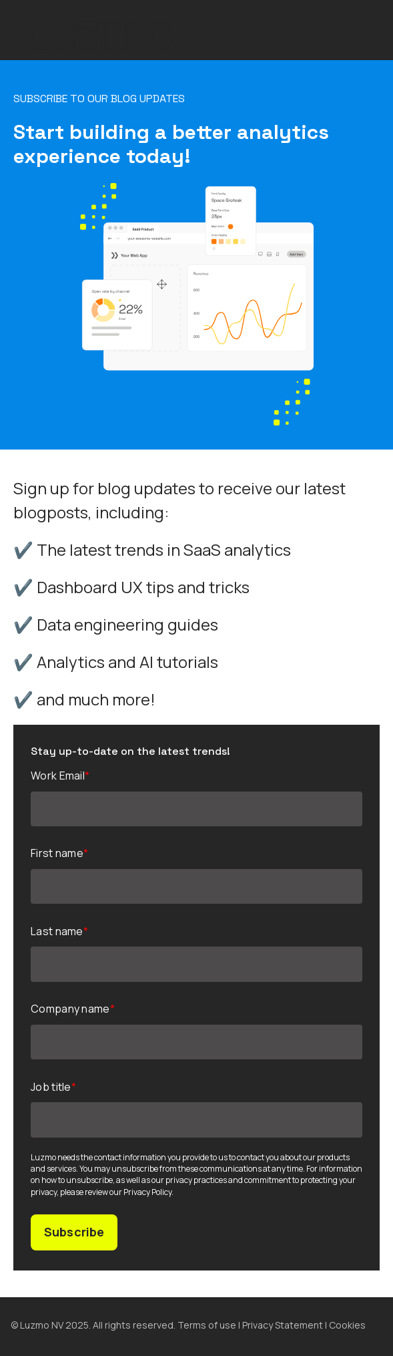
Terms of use (206, 1325)
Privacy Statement (282, 1325)
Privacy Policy (147, 1192)
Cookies (347, 1325)
